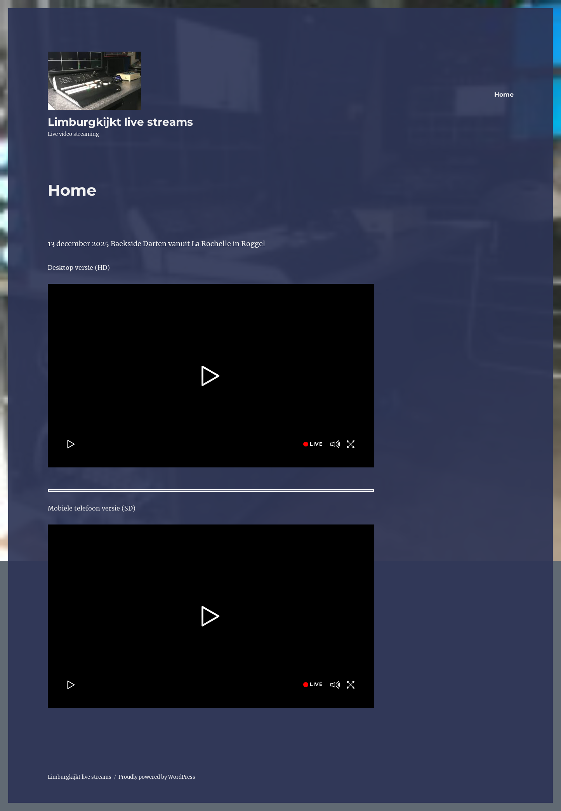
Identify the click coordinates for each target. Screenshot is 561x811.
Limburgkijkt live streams (120, 122)
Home (504, 94)
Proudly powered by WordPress (156, 777)
